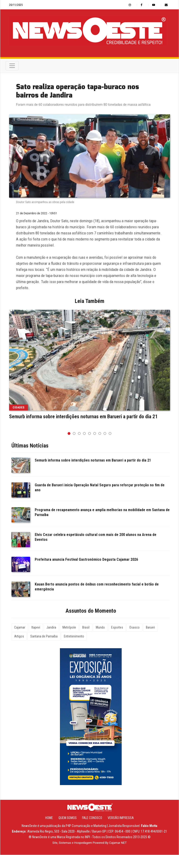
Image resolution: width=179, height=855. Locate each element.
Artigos (19, 636)
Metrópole (69, 627)
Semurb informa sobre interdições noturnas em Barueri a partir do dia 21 (83, 417)
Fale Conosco (92, 818)
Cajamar (19, 627)
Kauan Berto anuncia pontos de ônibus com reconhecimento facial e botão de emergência (97, 587)
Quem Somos (68, 818)
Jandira (51, 627)
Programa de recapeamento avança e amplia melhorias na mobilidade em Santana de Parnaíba (102, 512)
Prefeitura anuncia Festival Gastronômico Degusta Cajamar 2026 (86, 559)
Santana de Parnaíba (44, 636)
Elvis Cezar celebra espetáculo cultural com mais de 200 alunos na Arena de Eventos (95, 537)
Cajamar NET (118, 843)
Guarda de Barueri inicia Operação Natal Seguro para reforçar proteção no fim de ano (100, 487)
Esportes (117, 627)
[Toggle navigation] (12, 66)
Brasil (86, 627)
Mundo (100, 627)
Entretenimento (74, 636)
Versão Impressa (121, 818)
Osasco (134, 627)
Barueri (150, 627)
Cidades (18, 407)
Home (49, 818)
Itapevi (35, 627)
